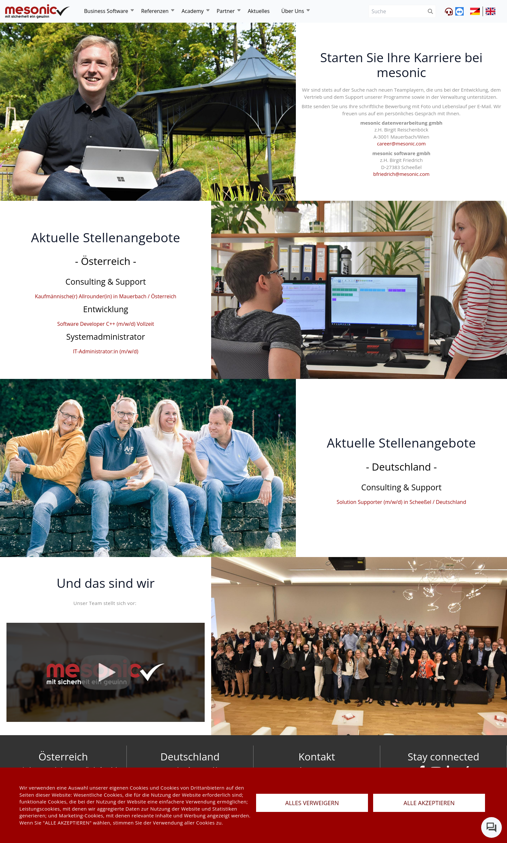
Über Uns (292, 11)
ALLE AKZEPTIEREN (429, 803)
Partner (226, 11)
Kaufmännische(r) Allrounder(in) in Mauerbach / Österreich (106, 296)
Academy (192, 11)
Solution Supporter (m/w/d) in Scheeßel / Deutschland (401, 502)
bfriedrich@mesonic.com (401, 174)
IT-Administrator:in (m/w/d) (105, 351)
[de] (37, 11)
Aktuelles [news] (259, 11)
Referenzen (154, 11)
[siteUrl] (476, 11)
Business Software (106, 11)
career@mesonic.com (401, 143)
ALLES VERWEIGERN (312, 803)
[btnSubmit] (430, 11)
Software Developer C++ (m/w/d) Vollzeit (105, 323)
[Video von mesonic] (105, 672)
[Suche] (397, 11)
